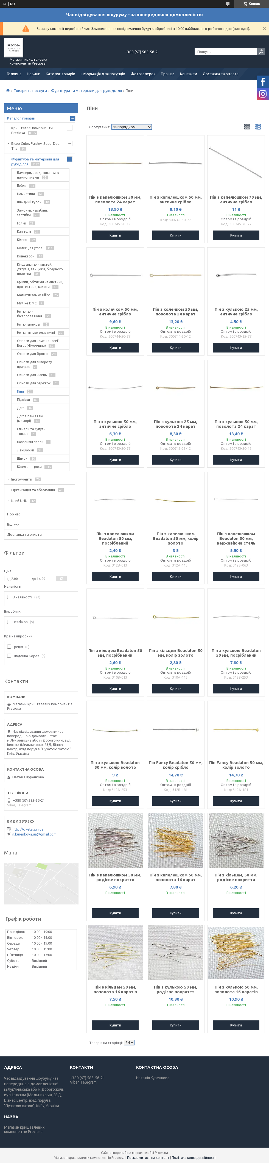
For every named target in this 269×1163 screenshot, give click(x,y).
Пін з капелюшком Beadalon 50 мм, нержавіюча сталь (236, 538)
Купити (115, 235)
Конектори (26, 256)
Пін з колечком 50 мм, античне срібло (115, 311)
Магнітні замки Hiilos (33, 295)
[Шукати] (261, 51)
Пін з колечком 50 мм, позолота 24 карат (175, 311)
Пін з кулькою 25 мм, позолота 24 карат (175, 424)
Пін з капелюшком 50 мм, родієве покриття (115, 877)
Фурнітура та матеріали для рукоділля (86, 90)
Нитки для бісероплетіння (29, 314)
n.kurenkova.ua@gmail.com (34, 834)
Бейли (22, 185)
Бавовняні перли (30, 442)
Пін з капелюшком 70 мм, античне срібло (236, 199)
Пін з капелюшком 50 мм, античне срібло (176, 199)
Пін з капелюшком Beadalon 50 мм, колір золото (175, 538)
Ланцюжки (25, 450)
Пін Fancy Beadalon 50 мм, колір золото (236, 765)
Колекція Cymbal (30, 248)
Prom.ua (161, 1152)
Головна (14, 74)
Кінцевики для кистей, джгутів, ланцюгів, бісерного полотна (40, 269)
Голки (21, 223)
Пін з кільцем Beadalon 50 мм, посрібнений (115, 652)
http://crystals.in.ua (28, 829)
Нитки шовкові (28, 324)
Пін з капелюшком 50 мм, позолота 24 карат (115, 199)
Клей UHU (19, 501)
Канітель (24, 231)
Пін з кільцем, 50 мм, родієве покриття (236, 877)
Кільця (22, 240)
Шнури (22, 458)
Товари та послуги (30, 90)
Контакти (188, 74)
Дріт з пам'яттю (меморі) (30, 418)
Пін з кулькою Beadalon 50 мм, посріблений (236, 652)
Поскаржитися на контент (148, 1157)
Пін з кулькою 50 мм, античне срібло (115, 424)
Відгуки (13, 524)
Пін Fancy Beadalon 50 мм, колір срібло (176, 765)
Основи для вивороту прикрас (34, 364)
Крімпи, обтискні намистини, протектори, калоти (40, 284)
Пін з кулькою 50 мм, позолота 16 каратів (236, 989)
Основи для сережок (34, 383)
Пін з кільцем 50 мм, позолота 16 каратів (115, 989)
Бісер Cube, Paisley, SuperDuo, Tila (35, 145)
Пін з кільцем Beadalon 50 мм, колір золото (176, 652)
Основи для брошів (32, 354)
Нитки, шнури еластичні (36, 332)
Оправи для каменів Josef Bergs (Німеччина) (37, 343)
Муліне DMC (27, 303)
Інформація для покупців (103, 74)
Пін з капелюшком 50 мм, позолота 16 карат (176, 877)
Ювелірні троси (29, 466)
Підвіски (23, 399)
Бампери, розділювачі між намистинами (38, 175)
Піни (20, 391)
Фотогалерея (143, 74)
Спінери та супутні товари (31, 431)
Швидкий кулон (29, 202)
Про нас (168, 74)
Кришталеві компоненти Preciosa (32, 130)
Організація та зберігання (33, 490)
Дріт (20, 408)
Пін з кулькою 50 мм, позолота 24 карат (236, 424)
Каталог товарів (21, 118)
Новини (33, 74)
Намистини (26, 194)
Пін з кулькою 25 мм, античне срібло (236, 311)
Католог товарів (60, 74)
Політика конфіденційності (193, 1157)
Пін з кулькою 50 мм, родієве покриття (175, 989)
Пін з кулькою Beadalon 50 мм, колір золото (115, 765)
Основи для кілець (32, 375)
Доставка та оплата (221, 74)
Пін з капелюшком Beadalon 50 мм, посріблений (115, 538)
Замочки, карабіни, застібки (32, 213)
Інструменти (21, 479)
